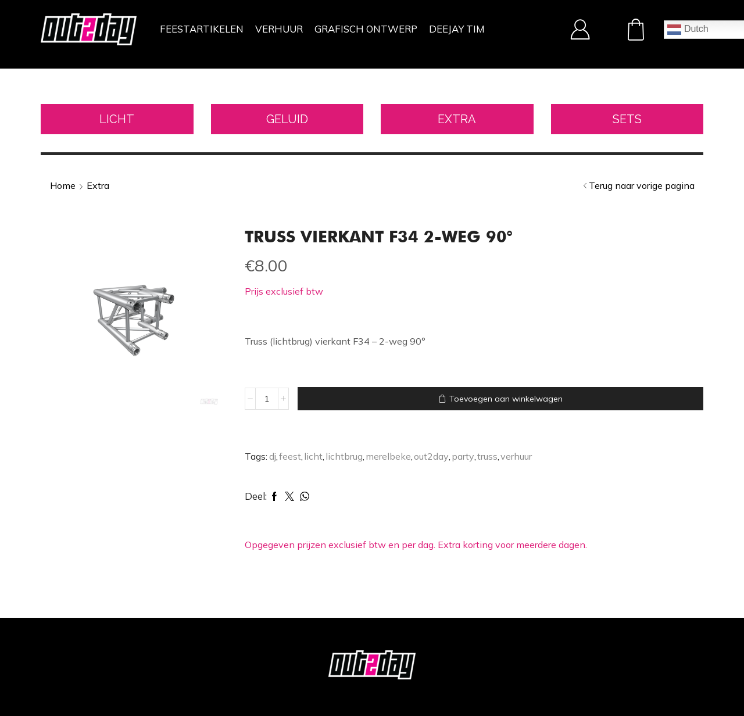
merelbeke (388, 456)
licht (313, 456)
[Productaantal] (267, 399)
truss (487, 456)
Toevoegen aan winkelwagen (506, 398)
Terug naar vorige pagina (642, 185)
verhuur (516, 456)
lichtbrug (344, 456)
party (463, 456)
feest (290, 456)
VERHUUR (279, 29)
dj (272, 456)
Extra (98, 185)
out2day (431, 456)
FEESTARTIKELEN (202, 29)
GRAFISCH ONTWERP (365, 29)
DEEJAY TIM (457, 29)
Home (63, 185)
